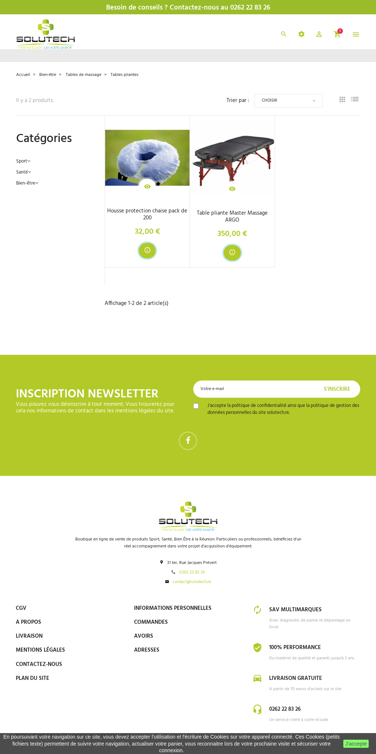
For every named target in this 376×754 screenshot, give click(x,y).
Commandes (151, 623)
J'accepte (356, 744)
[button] (319, 35)
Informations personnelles (173, 609)
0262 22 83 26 (192, 573)
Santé (22, 172)
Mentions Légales (40, 651)
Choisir (269, 100)
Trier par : (238, 101)
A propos (28, 623)
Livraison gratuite (295, 678)
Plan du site (32, 679)
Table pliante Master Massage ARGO (232, 217)
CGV (21, 609)
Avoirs (143, 637)
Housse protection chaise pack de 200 (147, 214)
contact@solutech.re (192, 583)
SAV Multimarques (295, 611)
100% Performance (295, 648)
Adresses (146, 651)
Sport (21, 161)
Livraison (29, 637)
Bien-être (25, 183)
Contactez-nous (39, 665)
